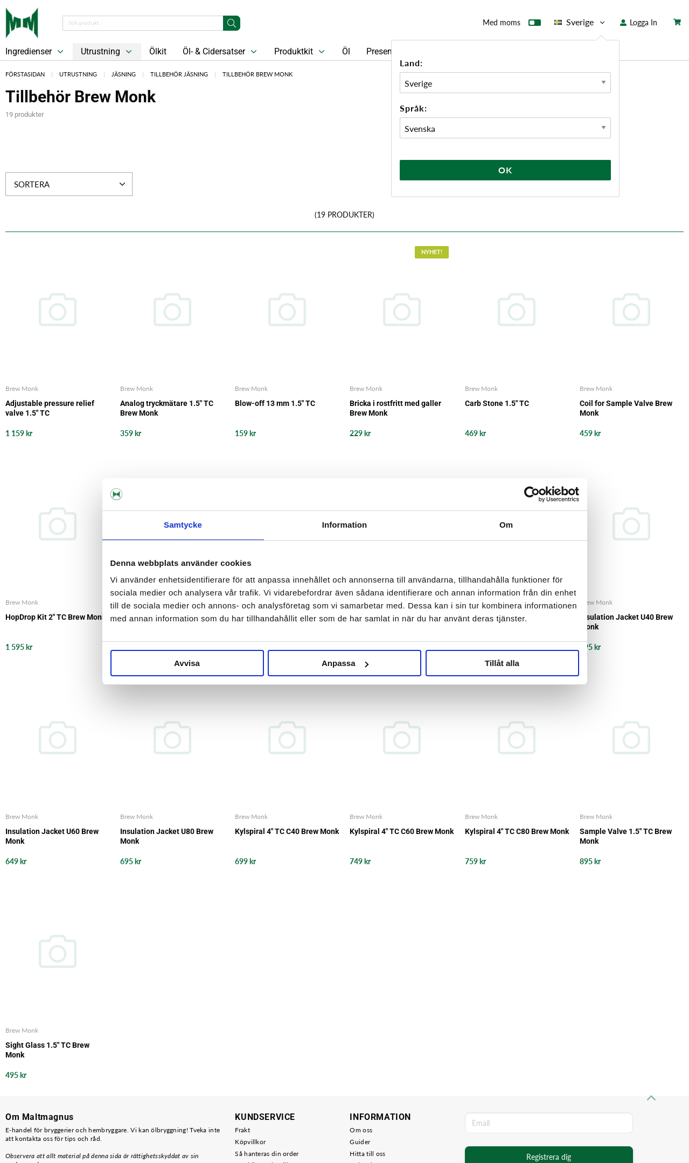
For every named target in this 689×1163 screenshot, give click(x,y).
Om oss (361, 1130)
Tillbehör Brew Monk (257, 74)
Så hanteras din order (266, 1154)
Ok (505, 170)
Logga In (638, 22)
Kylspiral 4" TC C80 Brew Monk (517, 831)
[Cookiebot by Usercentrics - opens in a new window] (532, 494)
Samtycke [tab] (183, 524)
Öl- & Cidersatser (221, 51)
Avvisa (187, 663)
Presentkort (387, 51)
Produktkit (300, 51)
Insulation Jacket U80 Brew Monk (166, 836)
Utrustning (107, 51)
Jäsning (124, 74)
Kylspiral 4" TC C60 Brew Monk (402, 831)
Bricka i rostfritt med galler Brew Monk (395, 408)
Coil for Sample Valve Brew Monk (626, 408)
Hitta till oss (367, 1154)
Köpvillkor (250, 1142)
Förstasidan (25, 74)
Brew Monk (21, 388)
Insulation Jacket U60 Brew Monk (52, 836)
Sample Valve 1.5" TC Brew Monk (626, 836)
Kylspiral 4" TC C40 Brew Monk (287, 831)
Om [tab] (506, 524)
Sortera (71, 184)
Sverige (580, 22)
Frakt (242, 1130)
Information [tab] (344, 524)
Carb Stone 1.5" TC (497, 403)
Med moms (512, 25)
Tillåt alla (502, 663)
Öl (346, 51)
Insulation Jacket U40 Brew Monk (626, 622)
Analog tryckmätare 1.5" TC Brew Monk (166, 408)
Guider (360, 1142)
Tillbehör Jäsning (179, 74)
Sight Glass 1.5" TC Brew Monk (47, 1050)
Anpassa (345, 663)
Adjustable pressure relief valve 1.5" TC (49, 408)
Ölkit (157, 51)
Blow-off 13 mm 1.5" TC (275, 403)
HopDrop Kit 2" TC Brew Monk (55, 617)
